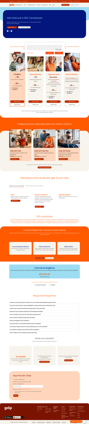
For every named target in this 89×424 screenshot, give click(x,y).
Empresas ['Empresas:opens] (19, 1)
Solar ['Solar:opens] (46, 406)
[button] (17, 89)
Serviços (38, 4)
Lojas (70, 1)
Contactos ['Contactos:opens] (64, 422)
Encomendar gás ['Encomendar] (63, 1)
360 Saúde (63, 409)
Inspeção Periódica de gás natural (64, 416)
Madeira (52, 285)
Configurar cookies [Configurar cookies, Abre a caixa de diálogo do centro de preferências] (30, 52)
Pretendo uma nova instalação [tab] (16, 185)
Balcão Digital (39, 258)
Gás (38, 411)
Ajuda (53, 4)
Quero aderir (65, 4)
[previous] (7, 32)
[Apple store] (17, 417)
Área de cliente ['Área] (81, 406)
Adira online (15, 200)
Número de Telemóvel (18, 384)
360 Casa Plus (64, 413)
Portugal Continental (40, 285)
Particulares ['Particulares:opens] (13, 1)
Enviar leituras (49, 258)
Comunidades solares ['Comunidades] (48, 411)
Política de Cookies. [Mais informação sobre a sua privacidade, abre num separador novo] (58, 49)
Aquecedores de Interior (72, 413)
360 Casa (63, 411)
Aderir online (17, 101)
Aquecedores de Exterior (72, 409)
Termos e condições (56, 422)
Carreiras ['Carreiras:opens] (34, 422)
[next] (11, 32)
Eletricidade (39, 409)
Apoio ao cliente (75, 4)
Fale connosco (68, 360)
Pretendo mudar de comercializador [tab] (34, 185)
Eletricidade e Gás (18, 4)
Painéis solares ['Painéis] (48, 409)
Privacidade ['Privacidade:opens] (48, 422)
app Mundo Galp (27, 389)
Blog (50, 4)
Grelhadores (72, 415)
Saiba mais (10, 28)
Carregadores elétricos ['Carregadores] (56, 411)
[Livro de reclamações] (24, 417)
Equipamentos (45, 4)
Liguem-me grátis (44, 361)
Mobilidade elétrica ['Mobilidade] (55, 407)
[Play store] (8, 417)
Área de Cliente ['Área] (76, 1)
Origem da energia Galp (44, 167)
